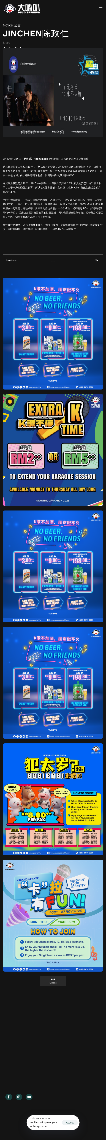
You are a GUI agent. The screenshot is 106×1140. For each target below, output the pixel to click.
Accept (70, 1122)
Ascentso (23, 1129)
